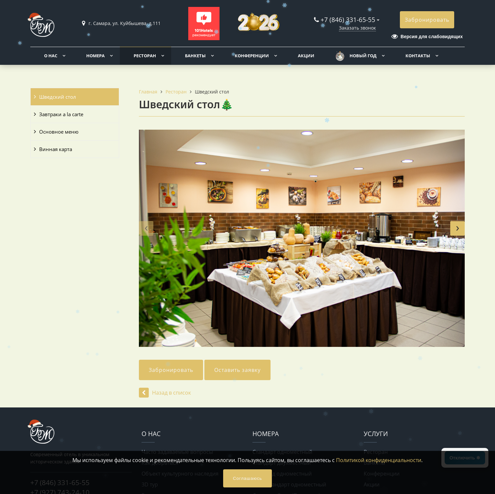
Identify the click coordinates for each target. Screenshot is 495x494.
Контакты (417, 56)
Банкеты (195, 56)
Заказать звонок (357, 28)
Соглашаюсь (247, 478)
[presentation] (146, 228)
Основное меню (58, 131)
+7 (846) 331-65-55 (348, 19)
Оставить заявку (237, 370)
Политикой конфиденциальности (378, 460)
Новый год (363, 56)
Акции (306, 56)
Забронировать (427, 19)
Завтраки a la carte (61, 114)
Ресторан (145, 56)
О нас (50, 56)
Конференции (252, 56)
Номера (95, 56)
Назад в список (165, 392)
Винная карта (55, 149)
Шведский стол (57, 96)
